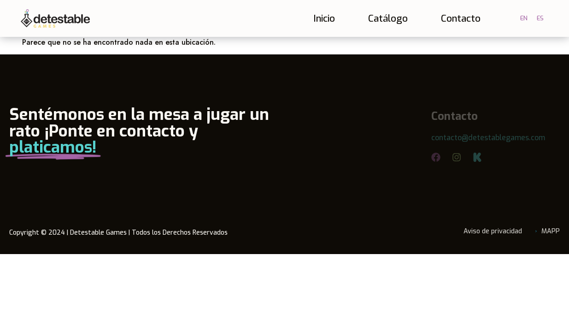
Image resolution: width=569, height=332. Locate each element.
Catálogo (388, 18)
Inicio (324, 18)
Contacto (461, 18)
